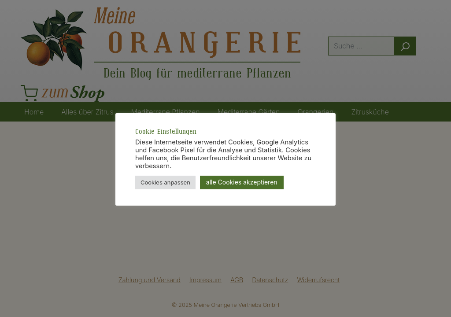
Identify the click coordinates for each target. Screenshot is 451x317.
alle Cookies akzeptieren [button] (241, 182)
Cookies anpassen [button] (165, 182)
